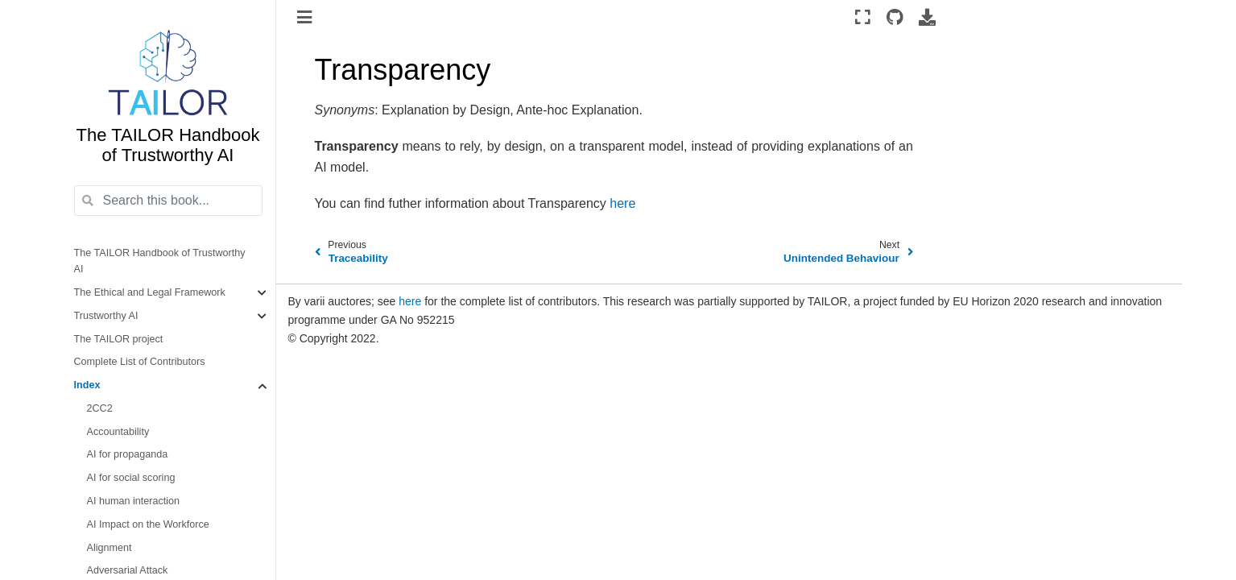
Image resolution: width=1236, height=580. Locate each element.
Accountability (118, 431)
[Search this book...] (168, 200)
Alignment (109, 547)
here (410, 301)
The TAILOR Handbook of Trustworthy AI (160, 261)
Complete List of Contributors (139, 361)
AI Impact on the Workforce (148, 524)
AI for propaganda (127, 454)
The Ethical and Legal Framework (149, 292)
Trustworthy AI (106, 315)
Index (87, 385)
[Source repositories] (894, 17)
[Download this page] (927, 17)
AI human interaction (133, 501)
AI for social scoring (131, 477)
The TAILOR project (118, 339)
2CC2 (100, 408)
